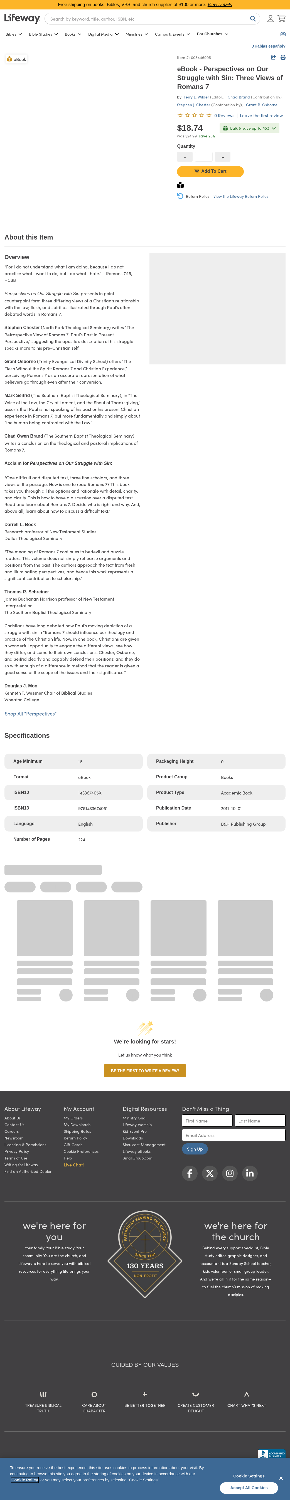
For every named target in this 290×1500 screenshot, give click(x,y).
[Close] (281, 1478)
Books (73, 34)
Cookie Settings (249, 1476)
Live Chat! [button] (74, 1164)
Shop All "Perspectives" (31, 713)
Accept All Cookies (249, 1488)
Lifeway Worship (137, 1124)
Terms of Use (15, 1158)
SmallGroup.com (137, 1158)
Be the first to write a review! (145, 1071)
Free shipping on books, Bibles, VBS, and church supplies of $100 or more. (145, 4)
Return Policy (75, 1138)
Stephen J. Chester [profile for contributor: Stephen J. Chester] (193, 104)
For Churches (212, 34)
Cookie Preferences (81, 1151)
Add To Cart (210, 171)
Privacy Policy (16, 1151)
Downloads (133, 1138)
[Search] (252, 18)
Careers (11, 1131)
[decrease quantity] (185, 157)
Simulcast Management (144, 1144)
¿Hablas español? (269, 46)
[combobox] (152, 18)
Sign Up (195, 1149)
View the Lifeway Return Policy (240, 196)
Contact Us (14, 1124)
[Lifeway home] (22, 19)
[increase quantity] (222, 157)
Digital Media (103, 34)
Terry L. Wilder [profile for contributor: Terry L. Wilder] (196, 97)
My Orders (73, 1118)
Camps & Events (172, 34)
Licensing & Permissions (25, 1144)
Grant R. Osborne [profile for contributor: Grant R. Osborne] (261, 104)
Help (68, 1158)
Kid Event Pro (135, 1131)
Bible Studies (43, 34)
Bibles (14, 34)
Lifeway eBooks (137, 1151)
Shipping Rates (77, 1131)
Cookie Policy (24, 1480)
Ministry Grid (134, 1118)
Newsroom (13, 1138)
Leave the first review (261, 115)
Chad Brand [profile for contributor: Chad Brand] (239, 97)
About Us (12, 1118)
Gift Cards (73, 1144)
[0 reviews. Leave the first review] (205, 115)
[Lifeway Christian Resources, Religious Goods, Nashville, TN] (272, 1454)
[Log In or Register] (270, 18)
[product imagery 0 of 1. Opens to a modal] (87, 136)
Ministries (137, 34)
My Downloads (77, 1124)
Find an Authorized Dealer (27, 1171)
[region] (145, 1479)
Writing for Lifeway (21, 1164)
